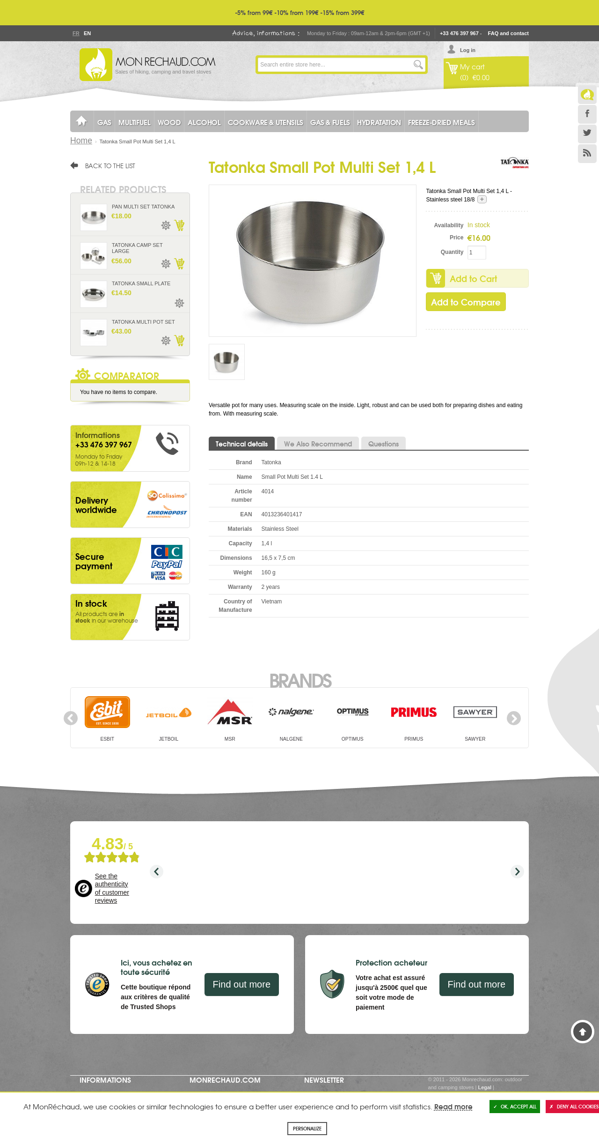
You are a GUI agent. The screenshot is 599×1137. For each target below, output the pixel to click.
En (87, 33)
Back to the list (110, 165)
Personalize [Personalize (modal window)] (307, 1128)
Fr (76, 33)
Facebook (587, 114)
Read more (453, 1106)
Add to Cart (473, 278)
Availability (449, 225)
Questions (383, 443)
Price (456, 237)
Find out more (241, 984)
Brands (299, 679)
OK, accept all (514, 1106)
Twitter (587, 134)
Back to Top (582, 1031)
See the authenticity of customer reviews (112, 888)
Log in (467, 50)
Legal (484, 1087)
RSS (587, 153)
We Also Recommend (318, 443)
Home (81, 140)
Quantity (452, 252)
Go (418, 65)
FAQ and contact (508, 33)
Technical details (242, 443)
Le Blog (587, 94)
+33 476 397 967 (459, 33)
